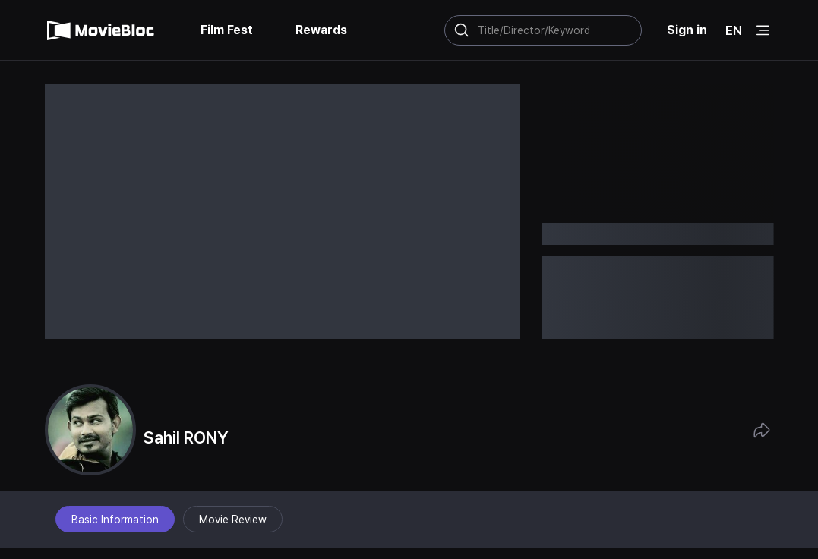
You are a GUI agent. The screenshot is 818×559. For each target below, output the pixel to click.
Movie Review (233, 519)
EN (733, 30)
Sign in (687, 30)
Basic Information (115, 519)
